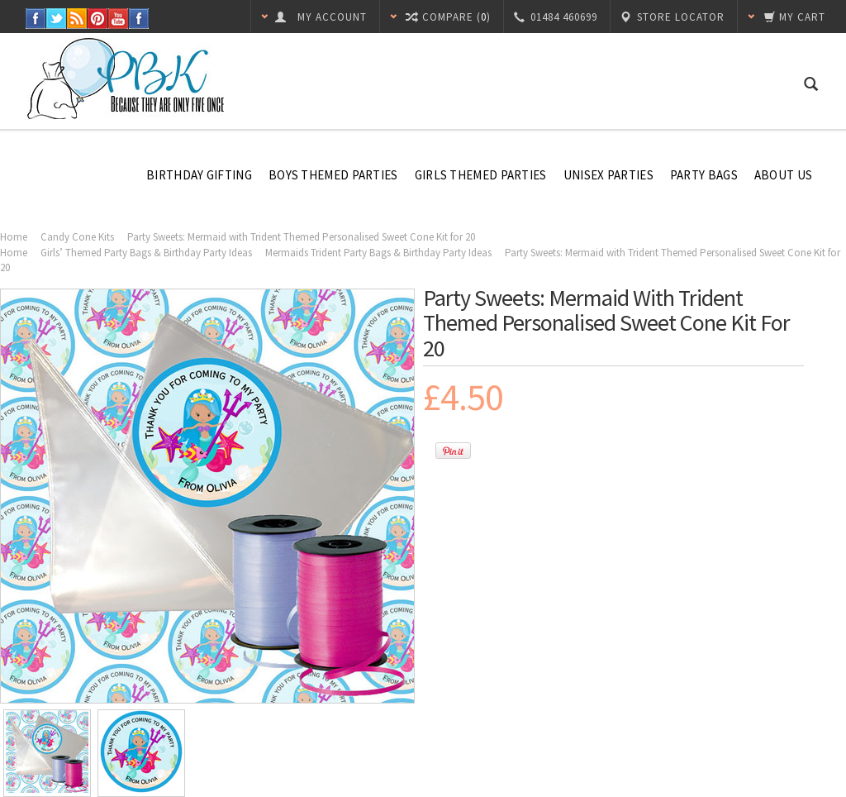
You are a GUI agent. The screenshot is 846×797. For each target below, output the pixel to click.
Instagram (139, 18)
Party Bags (704, 175)
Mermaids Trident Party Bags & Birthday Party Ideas (378, 253)
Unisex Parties (608, 175)
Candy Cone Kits (77, 237)
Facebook (36, 18)
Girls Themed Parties (481, 175)
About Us (783, 175)
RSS (77, 18)
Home (13, 237)
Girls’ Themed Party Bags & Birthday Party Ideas (146, 253)
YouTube (118, 18)
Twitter (56, 18)
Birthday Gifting (199, 175)
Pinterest (98, 18)
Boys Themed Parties (333, 175)
